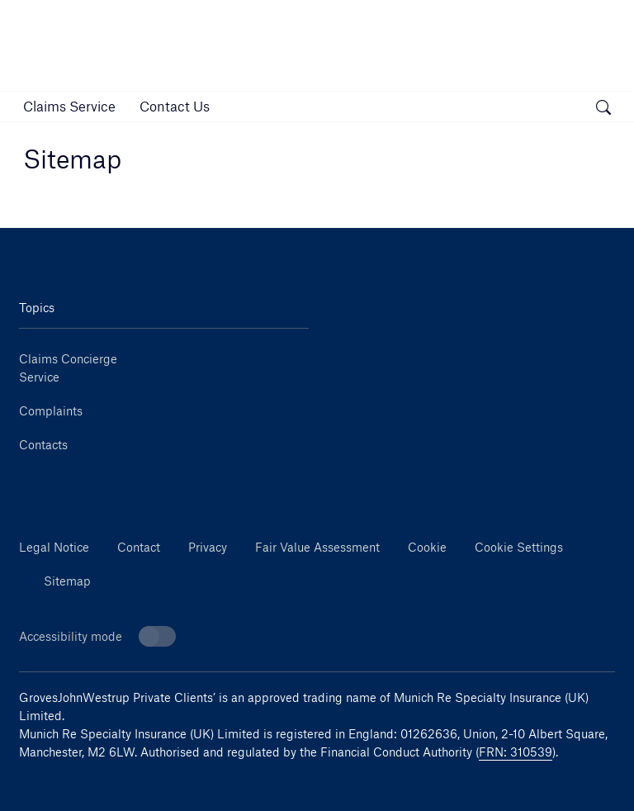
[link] (69, 106)
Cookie (427, 547)
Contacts (43, 445)
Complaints (51, 411)
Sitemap (67, 581)
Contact (138, 547)
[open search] (603, 109)
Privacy (207, 547)
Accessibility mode (97, 636)
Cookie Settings (519, 547)
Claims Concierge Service (68, 368)
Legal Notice (54, 547)
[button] (565, 106)
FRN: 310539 (515, 752)
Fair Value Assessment (317, 547)
